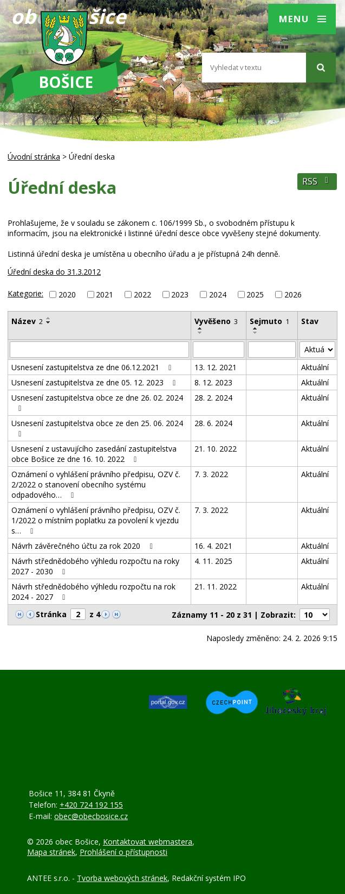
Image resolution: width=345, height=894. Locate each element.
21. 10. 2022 (215, 448)
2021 (104, 294)
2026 (293, 294)
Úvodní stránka (34, 156)
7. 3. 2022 (211, 474)
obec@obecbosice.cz (91, 816)
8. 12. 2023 (213, 382)
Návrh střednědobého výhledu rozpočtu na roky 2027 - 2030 (95, 566)
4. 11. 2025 (213, 561)
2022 (142, 294)
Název (27, 321)
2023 (179, 294)
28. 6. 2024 (213, 423)
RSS (317, 181)
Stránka (51, 614)
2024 (217, 294)
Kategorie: (25, 293)
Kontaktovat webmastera (147, 841)
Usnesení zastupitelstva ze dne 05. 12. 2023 (95, 382)
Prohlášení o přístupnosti (123, 852)
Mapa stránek (51, 852)
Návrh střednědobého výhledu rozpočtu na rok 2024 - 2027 (93, 591)
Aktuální (315, 367)
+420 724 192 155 (91, 805)
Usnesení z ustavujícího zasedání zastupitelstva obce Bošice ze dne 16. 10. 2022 (94, 453)
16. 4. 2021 (213, 546)
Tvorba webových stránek (122, 878)
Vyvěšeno (216, 321)
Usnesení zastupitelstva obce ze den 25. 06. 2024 (97, 428)
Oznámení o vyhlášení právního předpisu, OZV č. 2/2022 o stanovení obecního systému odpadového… (95, 484)
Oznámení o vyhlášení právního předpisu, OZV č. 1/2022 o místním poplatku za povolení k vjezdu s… (95, 520)
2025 (255, 294)
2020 (67, 294)
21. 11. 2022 (215, 586)
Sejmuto (269, 321)
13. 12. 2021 (215, 367)
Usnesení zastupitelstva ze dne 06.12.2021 (93, 367)
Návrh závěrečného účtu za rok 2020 (83, 546)
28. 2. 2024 (213, 397)
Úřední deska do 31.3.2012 (54, 272)
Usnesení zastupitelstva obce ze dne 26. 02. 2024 (97, 402)
